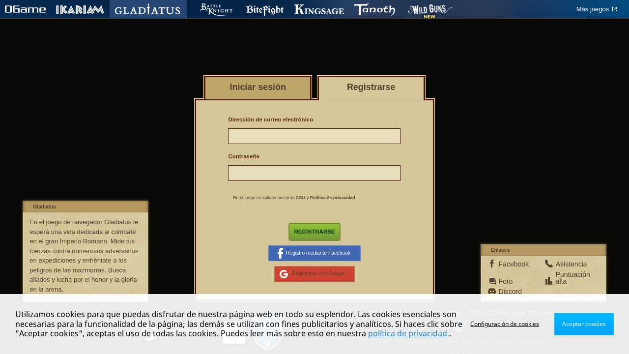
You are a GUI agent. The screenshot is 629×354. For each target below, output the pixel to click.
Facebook (512, 264)
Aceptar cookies (584, 324)
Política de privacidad (332, 197)
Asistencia (569, 264)
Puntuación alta (569, 277)
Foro (506, 281)
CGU (300, 197)
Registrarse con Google (312, 273)
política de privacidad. (408, 333)
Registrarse (314, 232)
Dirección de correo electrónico (270, 119)
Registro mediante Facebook (314, 253)
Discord (510, 291)
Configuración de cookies (504, 324)
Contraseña (243, 156)
